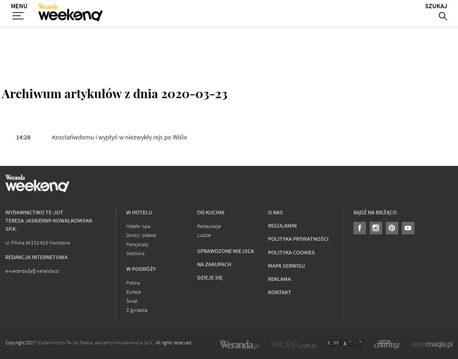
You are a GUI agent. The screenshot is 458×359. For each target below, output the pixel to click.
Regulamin (282, 225)
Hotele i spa (138, 226)
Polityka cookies (291, 252)
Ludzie (204, 235)
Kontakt (279, 292)
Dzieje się (210, 277)
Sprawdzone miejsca (225, 251)
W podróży (141, 269)
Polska (133, 282)
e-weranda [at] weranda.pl (32, 271)
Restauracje (209, 226)
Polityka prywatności (298, 239)
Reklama (279, 279)
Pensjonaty (137, 244)
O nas (275, 212)
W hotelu (139, 212)
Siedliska (135, 253)
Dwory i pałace (141, 235)
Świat (131, 301)
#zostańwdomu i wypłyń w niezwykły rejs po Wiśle (119, 137)
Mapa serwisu (286, 265)
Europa (133, 291)
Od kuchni (210, 212)
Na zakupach (214, 264)
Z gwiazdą (136, 310)
